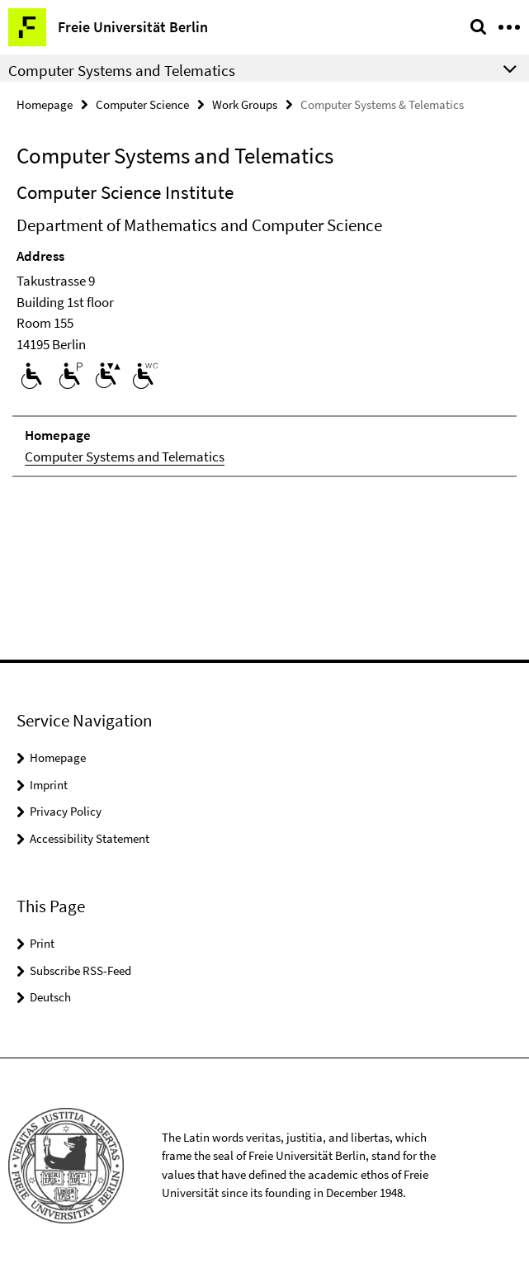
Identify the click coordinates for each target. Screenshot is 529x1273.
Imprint (49, 785)
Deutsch (50, 997)
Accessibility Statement (89, 838)
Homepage (45, 104)
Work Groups (244, 104)
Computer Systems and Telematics (124, 456)
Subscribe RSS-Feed (80, 970)
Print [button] (42, 943)
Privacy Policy (66, 811)
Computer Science (142, 104)
